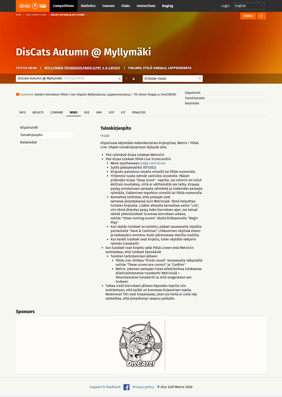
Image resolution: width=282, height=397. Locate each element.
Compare (57, 112)
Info (22, 112)
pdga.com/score (153, 163)
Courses (108, 6)
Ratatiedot (192, 103)
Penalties (139, 112)
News (73, 112)
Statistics (88, 6)
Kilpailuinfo (192, 93)
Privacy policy (143, 387)
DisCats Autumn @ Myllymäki (83, 52)
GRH (99, 112)
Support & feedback (104, 387)
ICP (123, 112)
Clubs (125, 6)
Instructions (146, 6)
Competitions (63, 6)
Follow (248, 16)
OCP (111, 112)
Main (18, 15)
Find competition (36, 15)
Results (38, 112)
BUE (86, 112)
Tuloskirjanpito (195, 98)
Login (225, 6)
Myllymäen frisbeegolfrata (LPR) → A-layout (82, 68)
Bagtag (167, 6)
